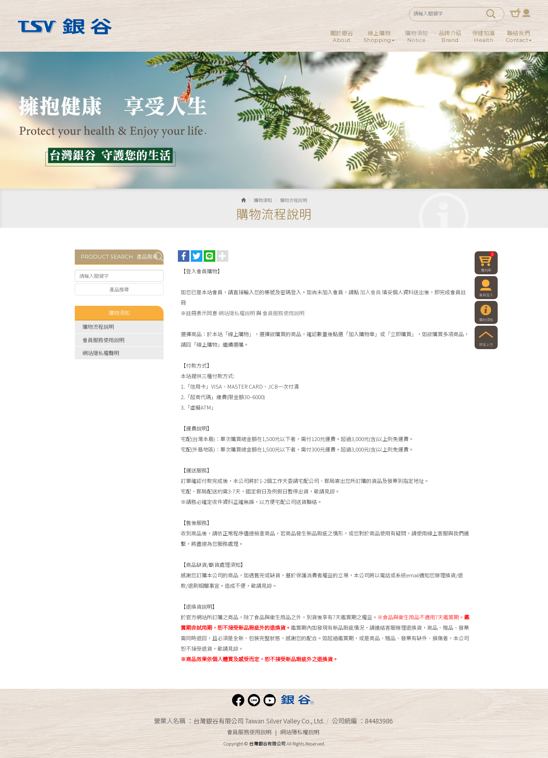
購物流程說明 (98, 326)
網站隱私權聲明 (100, 352)
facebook (238, 700)
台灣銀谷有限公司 (63, 26)
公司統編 (344, 720)
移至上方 (486, 344)
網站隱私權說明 (236, 313)
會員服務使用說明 (103, 340)
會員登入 (526, 12)
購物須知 (263, 200)
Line (254, 700)
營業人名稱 (169, 720)
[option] (274, 120)
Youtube (270, 700)
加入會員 (370, 292)
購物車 (515, 12)
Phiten (296, 700)
